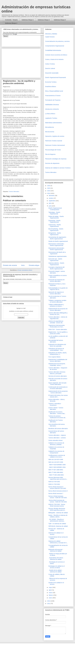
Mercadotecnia (49, 127)
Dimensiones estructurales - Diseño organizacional (56, 248)
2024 (49, 185)
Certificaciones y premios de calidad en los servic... (56, 456)
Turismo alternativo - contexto (57, 438)
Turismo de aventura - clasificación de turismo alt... (57, 416)
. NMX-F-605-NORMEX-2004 (57, 467)
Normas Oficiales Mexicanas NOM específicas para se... (57, 509)
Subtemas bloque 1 (28, 20)
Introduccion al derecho (52, 109)
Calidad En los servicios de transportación (56, 452)
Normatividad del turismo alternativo (55, 341)
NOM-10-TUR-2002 (54, 481)
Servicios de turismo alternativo (57, 376)
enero (50, 598)
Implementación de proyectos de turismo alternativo (57, 309)
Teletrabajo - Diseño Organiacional (54, 213)
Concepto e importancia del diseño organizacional (56, 268)
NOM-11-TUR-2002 (54, 484)
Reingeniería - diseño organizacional (54, 233)
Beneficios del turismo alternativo (58, 428)
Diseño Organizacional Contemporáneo (55, 208)
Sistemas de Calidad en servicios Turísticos (57, 168)
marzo (51, 592)
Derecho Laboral (50, 68)
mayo (50, 587)
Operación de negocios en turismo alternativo (56, 292)
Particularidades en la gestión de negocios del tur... (58, 288)
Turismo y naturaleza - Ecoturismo (55, 404)
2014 (49, 193)
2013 (49, 601)
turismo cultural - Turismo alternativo (55, 408)
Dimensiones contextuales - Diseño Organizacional (56, 244)
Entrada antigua (34, 265)
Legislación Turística (51, 118)
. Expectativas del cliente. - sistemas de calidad (56, 558)
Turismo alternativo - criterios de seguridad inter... (57, 317)
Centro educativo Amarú (55, 440)
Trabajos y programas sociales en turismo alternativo (57, 301)
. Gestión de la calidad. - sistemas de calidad (55, 571)
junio (50, 206)
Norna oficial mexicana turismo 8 (58, 491)
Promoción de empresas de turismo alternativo (56, 280)
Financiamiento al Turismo (52, 95)
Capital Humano (50, 37)
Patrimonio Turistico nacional (53, 140)
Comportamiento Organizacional (54, 46)
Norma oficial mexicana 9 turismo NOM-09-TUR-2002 (57, 487)
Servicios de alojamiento (52, 163)
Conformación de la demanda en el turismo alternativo (58, 387)
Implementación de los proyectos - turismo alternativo (58, 392)
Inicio (23, 265)
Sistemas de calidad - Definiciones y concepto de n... (58, 541)
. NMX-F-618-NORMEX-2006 (57, 464)
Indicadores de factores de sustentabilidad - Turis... (56, 349)
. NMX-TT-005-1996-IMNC (56, 475)
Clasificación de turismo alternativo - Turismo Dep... (57, 412)
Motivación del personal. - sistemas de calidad (55, 550)
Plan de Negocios (50, 154)
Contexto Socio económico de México (56, 55)
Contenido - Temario (11, 20)
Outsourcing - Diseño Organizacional (54, 225)
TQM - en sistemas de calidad (57, 523)
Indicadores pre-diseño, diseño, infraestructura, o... (57, 353)
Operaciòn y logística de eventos (54, 136)
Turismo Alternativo (14, 191)
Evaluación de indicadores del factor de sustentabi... (57, 345)
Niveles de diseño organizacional (58, 241)
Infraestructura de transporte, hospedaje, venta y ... (56, 364)
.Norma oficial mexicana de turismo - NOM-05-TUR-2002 (57, 501)
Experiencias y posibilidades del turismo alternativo (57, 360)
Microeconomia (49, 131)
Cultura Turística (50, 64)
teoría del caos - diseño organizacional (55, 259)
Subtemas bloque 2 (44, 20)
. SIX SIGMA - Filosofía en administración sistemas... (56, 520)
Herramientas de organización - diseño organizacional (57, 237)
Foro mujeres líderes (54, 357)
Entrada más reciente (10, 265)
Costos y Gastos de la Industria (54, 59)
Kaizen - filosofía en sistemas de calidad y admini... (57, 516)
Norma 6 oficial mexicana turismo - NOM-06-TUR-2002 (57, 496)
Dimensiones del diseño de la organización (57, 253)
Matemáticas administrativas (53, 122)
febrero (51, 595)
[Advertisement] (5, 607)
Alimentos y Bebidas (51, 34)
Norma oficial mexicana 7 (55, 493)
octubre (51, 198)
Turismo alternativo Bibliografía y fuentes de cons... (58, 313)
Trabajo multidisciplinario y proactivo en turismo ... (56, 305)
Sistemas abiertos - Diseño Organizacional (56, 263)
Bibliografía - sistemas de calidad (58, 512)
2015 (49, 190)
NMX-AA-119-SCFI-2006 (55, 462)
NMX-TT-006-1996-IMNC (55, 472)
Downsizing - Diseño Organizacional (54, 221)
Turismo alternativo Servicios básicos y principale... (56, 372)
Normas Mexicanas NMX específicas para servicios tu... (58, 478)
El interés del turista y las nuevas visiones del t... (58, 396)
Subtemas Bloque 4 (11, 23)
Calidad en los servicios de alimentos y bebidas (56, 443)
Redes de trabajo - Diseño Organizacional (56, 217)
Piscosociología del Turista (53, 150)
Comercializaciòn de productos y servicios (57, 41)
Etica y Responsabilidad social (54, 91)
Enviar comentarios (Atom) (25, 270)
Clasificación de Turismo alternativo (55, 420)
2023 (49, 188)
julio (50, 203)
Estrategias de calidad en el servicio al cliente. (56, 566)
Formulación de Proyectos (52, 100)
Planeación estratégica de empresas (55, 159)
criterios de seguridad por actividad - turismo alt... (55, 321)
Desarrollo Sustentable (51, 73)
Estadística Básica (50, 86)
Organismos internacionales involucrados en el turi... (56, 326)
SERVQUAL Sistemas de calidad (58, 526)
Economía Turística (50, 82)
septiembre (52, 200)
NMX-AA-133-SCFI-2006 (55, 459)
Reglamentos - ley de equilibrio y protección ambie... (58, 332)
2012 (49, 603)
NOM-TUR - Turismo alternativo (57, 329)
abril (50, 590)
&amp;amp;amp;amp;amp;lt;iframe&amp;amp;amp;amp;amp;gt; (24, 41)
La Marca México (50, 113)
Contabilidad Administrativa (53, 50)
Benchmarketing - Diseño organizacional (55, 229)
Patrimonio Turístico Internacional (55, 145)
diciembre (52, 195)
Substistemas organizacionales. (57, 256)
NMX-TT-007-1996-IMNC (55, 470)
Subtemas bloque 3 (60, 20)
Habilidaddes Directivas (52, 104)
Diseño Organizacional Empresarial (55, 77)
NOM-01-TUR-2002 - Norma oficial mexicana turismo (56, 505)
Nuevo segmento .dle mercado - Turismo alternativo (57, 383)
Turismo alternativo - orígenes (57, 435)
